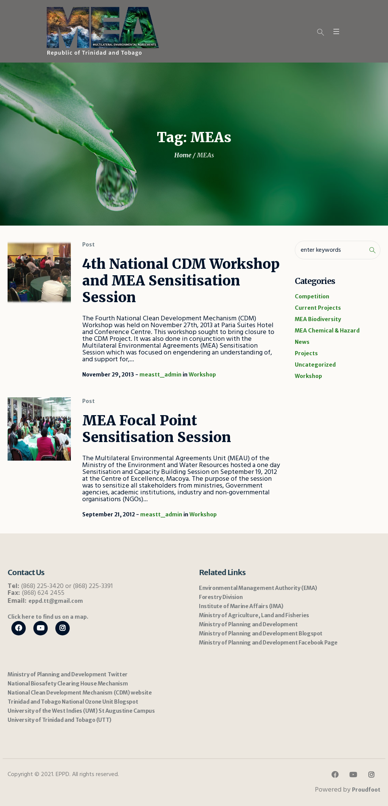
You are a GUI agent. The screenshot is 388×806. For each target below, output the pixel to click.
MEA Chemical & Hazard (327, 330)
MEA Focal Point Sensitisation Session (156, 429)
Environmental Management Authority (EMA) (258, 588)
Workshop (202, 374)
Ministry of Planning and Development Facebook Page (268, 642)
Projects (306, 353)
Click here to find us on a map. (48, 616)
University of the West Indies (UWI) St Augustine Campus (81, 710)
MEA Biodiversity (318, 319)
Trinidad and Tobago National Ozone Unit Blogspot (73, 701)
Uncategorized (315, 364)
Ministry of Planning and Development (248, 624)
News (302, 342)
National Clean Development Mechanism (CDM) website (80, 692)
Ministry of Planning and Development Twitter (67, 674)
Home (182, 155)
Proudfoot (366, 789)
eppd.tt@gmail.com (55, 600)
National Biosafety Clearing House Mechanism (68, 683)
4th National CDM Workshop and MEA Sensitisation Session (181, 281)
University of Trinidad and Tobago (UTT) (59, 720)
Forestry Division (220, 597)
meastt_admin (160, 374)
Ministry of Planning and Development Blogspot (260, 633)
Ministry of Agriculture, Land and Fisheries (254, 615)
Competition (312, 296)
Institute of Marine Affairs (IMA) (241, 606)
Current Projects (318, 307)
